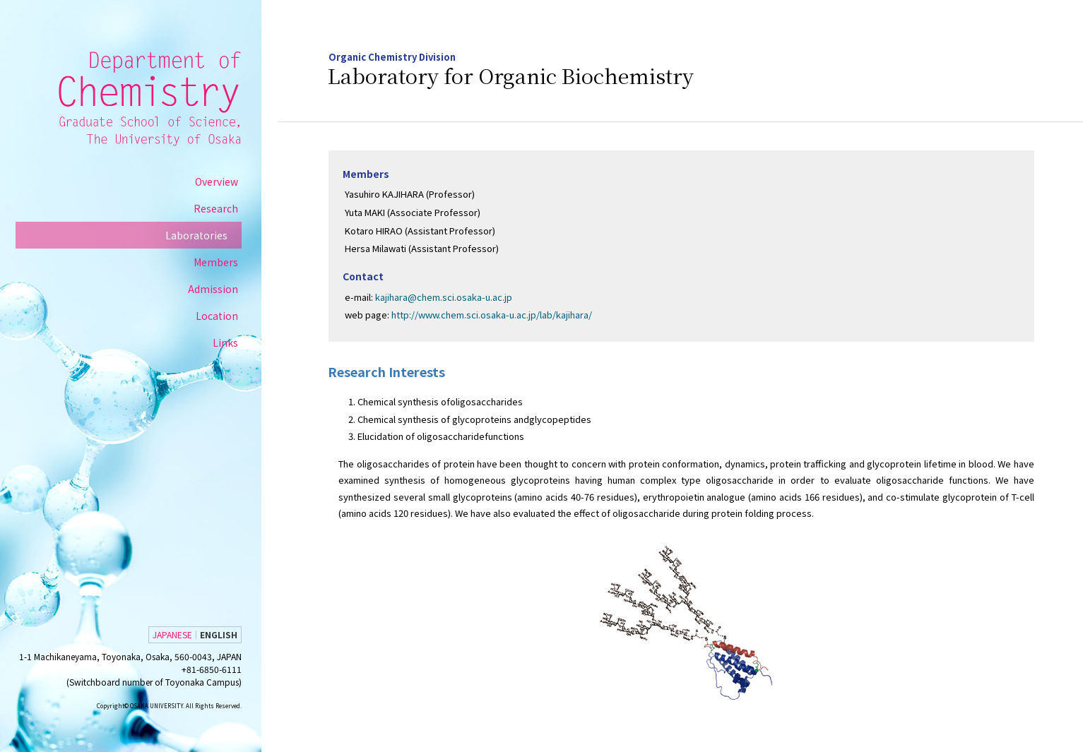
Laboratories (209, 236)
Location (229, 317)
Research (228, 210)
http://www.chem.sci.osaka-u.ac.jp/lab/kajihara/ (496, 315)
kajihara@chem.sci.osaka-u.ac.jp (447, 297)
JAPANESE (185, 635)
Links (238, 344)
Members (228, 263)
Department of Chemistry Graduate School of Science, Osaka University (161, 98)
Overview (229, 183)
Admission (226, 290)
